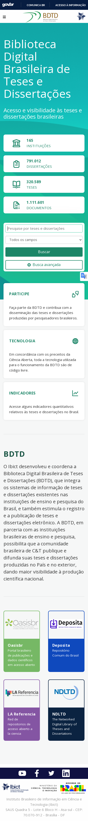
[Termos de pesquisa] (44, 228)
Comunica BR (36, 5)
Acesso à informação (70, 5)
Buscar (44, 251)
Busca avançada (44, 264)
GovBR (8, 5)
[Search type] (44, 240)
